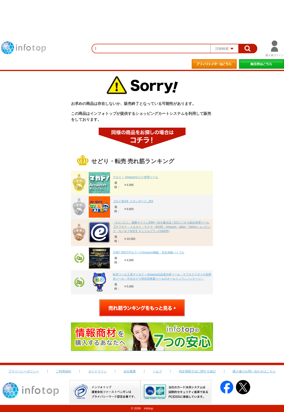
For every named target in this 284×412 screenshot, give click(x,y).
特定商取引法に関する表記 (197, 371)
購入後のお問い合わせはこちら (254, 371)
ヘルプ (157, 371)
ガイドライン (97, 371)
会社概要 (130, 371)
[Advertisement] (142, 13)
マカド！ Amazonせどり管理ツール (135, 177)
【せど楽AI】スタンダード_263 (133, 201)
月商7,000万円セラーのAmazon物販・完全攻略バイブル (148, 252)
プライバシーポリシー (23, 371)
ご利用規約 (63, 371)
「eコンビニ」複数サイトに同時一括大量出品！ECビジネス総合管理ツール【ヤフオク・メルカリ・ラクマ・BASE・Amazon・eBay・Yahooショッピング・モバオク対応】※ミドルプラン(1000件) (162, 227)
